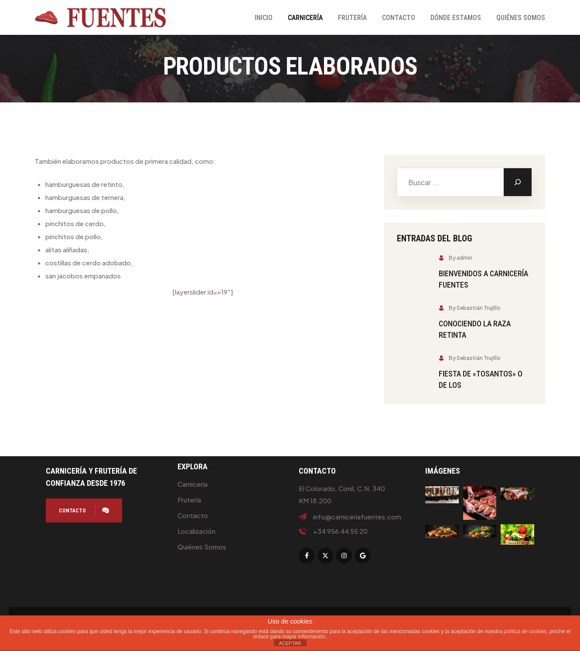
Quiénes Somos (520, 18)
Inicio (264, 18)
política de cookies (525, 631)
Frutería (352, 18)
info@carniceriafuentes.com (357, 517)
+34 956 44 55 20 (340, 531)
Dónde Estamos (455, 18)
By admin (455, 257)
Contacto (398, 18)
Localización (196, 531)
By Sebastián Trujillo (470, 308)
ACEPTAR (290, 643)
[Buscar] (518, 182)
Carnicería (305, 18)
